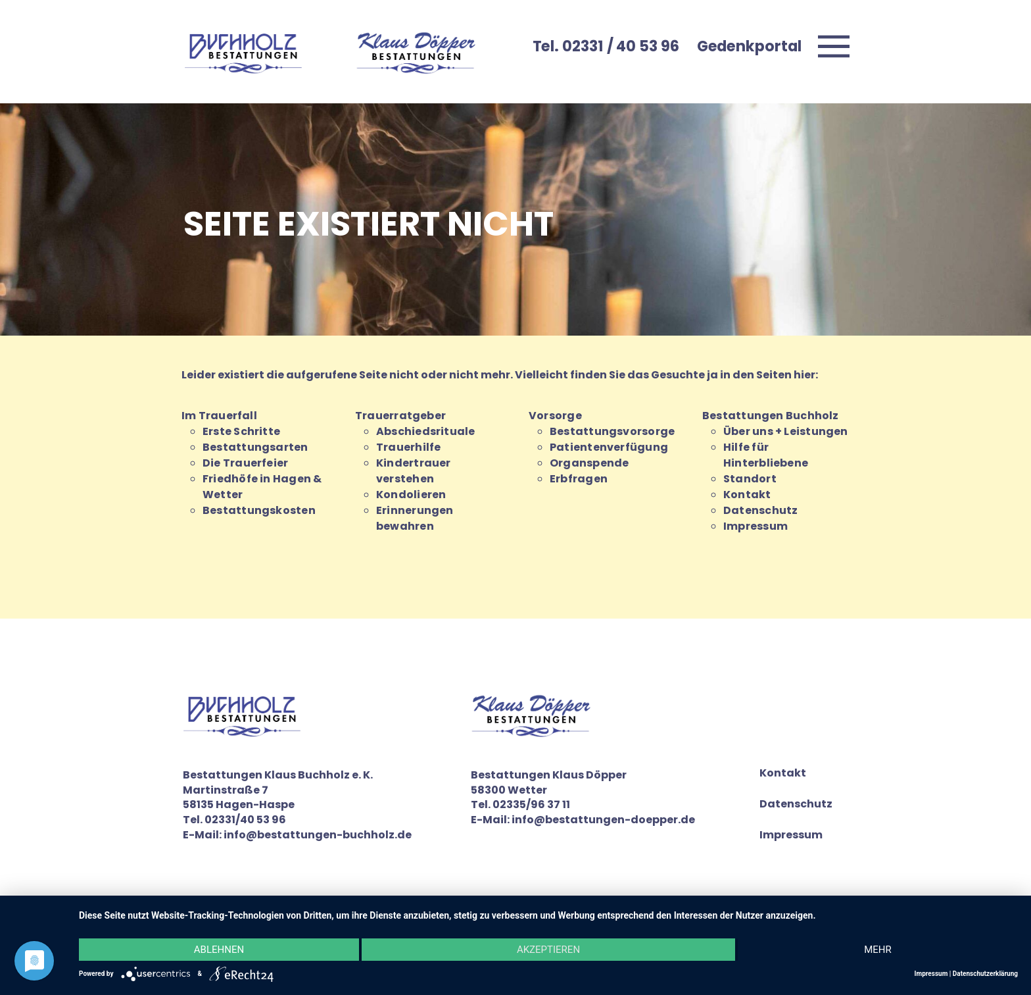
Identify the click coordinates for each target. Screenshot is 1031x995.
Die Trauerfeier (245, 463)
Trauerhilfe (408, 447)
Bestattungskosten (259, 510)
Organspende (589, 463)
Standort (750, 478)
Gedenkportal (749, 46)
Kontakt (747, 494)
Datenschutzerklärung (985, 973)
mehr (878, 950)
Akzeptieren (548, 950)
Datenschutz (760, 510)
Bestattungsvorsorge (612, 431)
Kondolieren (411, 494)
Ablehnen (219, 950)
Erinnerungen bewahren (415, 518)
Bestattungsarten (255, 447)
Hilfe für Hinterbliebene (765, 455)
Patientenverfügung (609, 447)
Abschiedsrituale (425, 431)
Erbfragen (579, 478)
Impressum (755, 526)
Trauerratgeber (400, 415)
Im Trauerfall (219, 415)
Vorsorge (555, 415)
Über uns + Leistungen (785, 431)
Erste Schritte (241, 431)
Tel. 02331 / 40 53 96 (606, 46)
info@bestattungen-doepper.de (603, 819)
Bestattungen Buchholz (770, 415)
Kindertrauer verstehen (413, 470)
